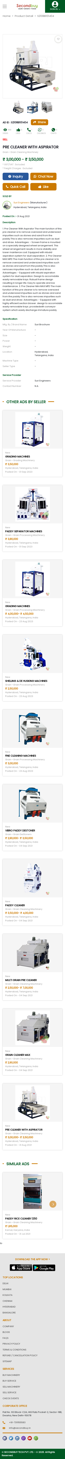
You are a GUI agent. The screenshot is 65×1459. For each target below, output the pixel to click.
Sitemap (7, 1361)
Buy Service (9, 1380)
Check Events (11, 1398)
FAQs (5, 1338)
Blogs (6, 1332)
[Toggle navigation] (4, 6)
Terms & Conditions (14, 1349)
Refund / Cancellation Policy (20, 1355)
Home (7, 16)
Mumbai (7, 1289)
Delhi (5, 1283)
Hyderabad (9, 1306)
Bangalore (9, 1312)
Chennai (7, 1301)
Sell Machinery (11, 1386)
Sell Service (9, 1392)
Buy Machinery (11, 1375)
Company (8, 1326)
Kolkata (7, 1295)
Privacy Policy (11, 1343)
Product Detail (24, 16)
